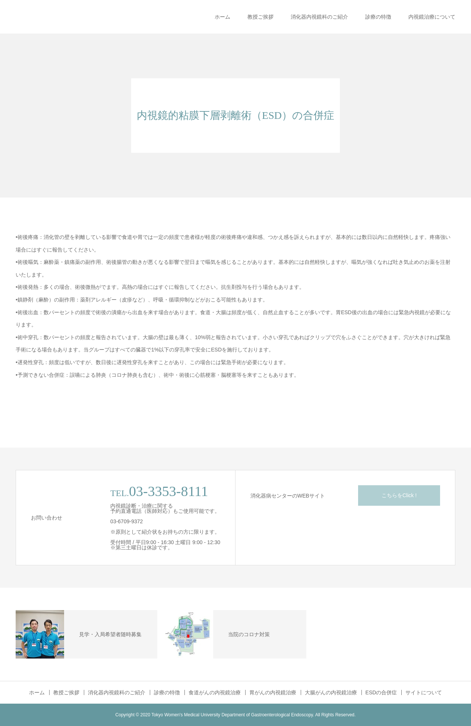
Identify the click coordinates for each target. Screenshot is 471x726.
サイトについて (423, 692)
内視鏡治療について (431, 17)
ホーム (222, 17)
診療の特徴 (378, 17)
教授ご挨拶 (260, 17)
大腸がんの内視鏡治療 (331, 692)
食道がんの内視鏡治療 (215, 692)
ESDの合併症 (381, 692)
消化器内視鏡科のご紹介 (319, 17)
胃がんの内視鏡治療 (272, 692)
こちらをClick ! (399, 495)
